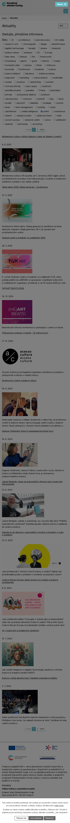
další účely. (59, 805)
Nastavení (50, 818)
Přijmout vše (21, 818)
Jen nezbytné (36, 818)
